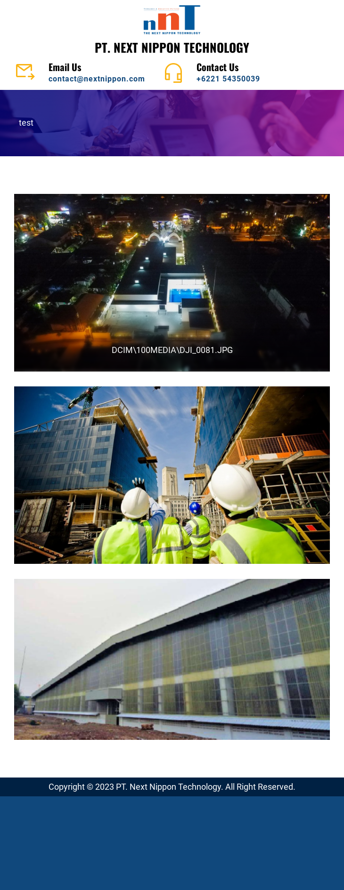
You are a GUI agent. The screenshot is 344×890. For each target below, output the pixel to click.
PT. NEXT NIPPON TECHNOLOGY (172, 47)
